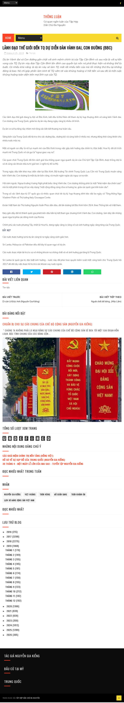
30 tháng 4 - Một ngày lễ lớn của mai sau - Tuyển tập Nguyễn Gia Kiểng (43, 464)
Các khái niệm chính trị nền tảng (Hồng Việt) (28, 456)
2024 (10, 626)
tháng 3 (10, 560)
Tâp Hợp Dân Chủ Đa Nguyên (28, 698)
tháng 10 (10, 592)
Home (8, 39)
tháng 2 (10, 556)
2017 (9, 537)
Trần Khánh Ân (78, 495)
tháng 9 (10, 588)
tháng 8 (10, 583)
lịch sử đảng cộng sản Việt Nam (19, 501)
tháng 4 (10, 565)
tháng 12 (10, 601)
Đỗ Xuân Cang (60, 495)
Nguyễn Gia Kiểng (12, 495)
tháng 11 (10, 597)
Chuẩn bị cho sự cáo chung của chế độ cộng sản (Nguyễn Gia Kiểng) (47, 325)
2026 (10, 635)
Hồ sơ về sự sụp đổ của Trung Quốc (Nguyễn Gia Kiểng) (34, 460)
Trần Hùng (45, 495)
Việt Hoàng (30, 495)
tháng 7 (10, 578)
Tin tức (32, 54)
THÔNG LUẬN (52, 16)
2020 (10, 607)
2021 (9, 612)
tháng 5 (10, 569)
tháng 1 (10, 551)
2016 (9, 533)
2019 (9, 547)
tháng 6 (10, 574)
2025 (10, 631)
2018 (9, 542)
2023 (10, 621)
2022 (10, 617)
